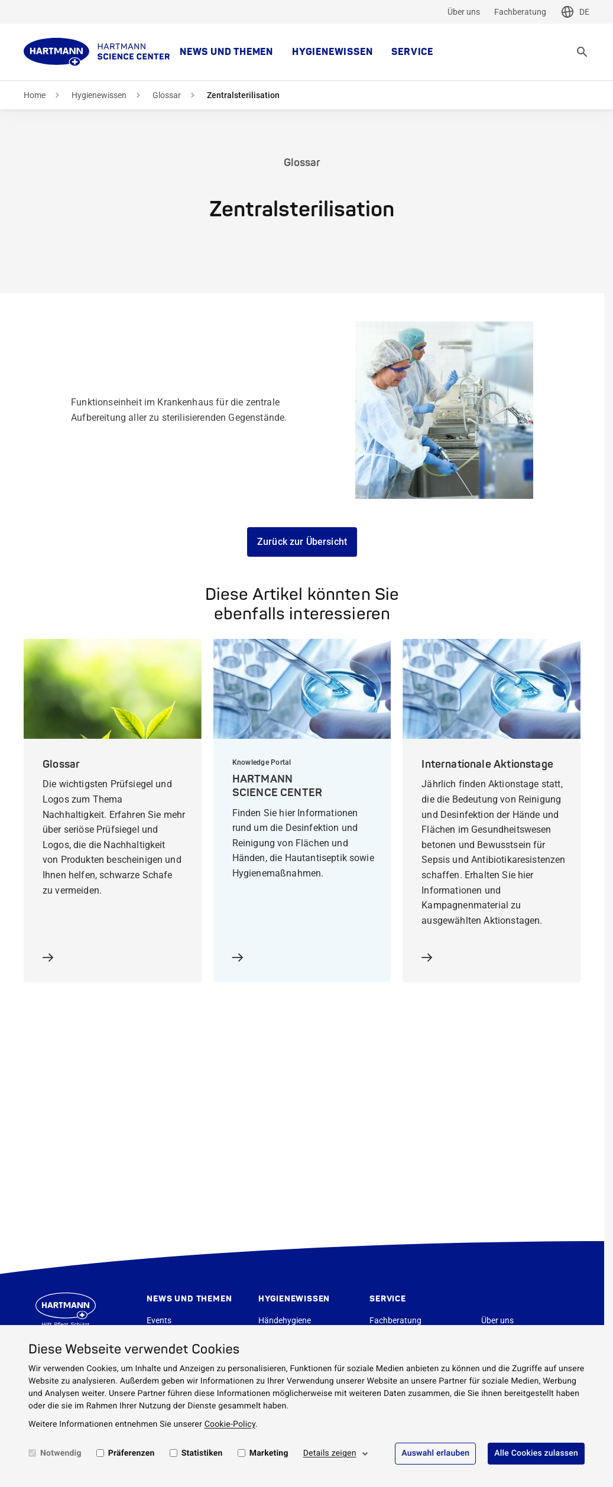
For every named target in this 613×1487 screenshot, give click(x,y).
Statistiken (202, 1453)
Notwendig (61, 1453)
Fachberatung (520, 12)
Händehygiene (284, 1320)
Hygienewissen (332, 52)
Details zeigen (329, 1453)
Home (35, 95)
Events (159, 1320)
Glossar (167, 95)
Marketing (268, 1453)
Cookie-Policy (230, 1424)
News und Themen (226, 52)
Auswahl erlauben (435, 1453)
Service (412, 52)
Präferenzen (131, 1453)
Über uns (463, 12)
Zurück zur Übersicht (302, 541)
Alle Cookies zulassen (536, 1453)
